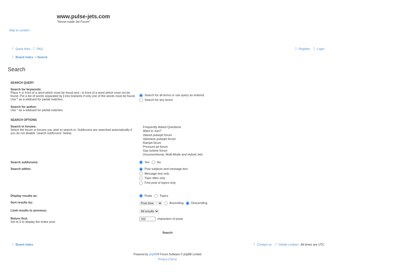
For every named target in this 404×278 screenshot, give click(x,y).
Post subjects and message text (163, 168)
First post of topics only (157, 182)
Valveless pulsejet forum (232, 139)
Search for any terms (156, 99)
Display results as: (24, 195)
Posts (145, 195)
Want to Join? (232, 131)
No (156, 162)
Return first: (19, 218)
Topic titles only (152, 178)
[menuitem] (37, 48)
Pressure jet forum (232, 147)
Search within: (21, 168)
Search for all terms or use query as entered (171, 95)
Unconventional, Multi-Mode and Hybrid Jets (232, 155)
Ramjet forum (232, 143)
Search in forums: (24, 126)
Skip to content (19, 30)
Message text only (154, 173)
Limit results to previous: (29, 210)
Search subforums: (24, 162)
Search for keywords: (26, 89)
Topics (161, 195)
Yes (144, 162)
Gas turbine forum (232, 151)
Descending (196, 203)
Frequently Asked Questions (232, 127)
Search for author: (24, 106)
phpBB (153, 254)
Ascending (174, 203)
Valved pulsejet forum (232, 135)
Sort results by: (22, 202)
